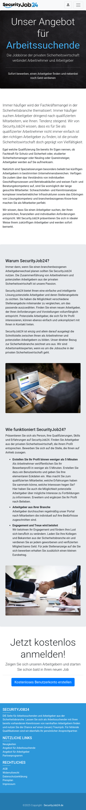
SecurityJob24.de (53, 805)
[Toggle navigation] (78, 5)
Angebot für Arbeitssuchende (19, 748)
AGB (5, 768)
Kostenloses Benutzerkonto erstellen (42, 682)
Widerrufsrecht (11, 772)
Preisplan (8, 780)
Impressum (9, 784)
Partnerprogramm (13, 755)
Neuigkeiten (9, 744)
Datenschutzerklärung (15, 776)
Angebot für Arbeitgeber (16, 751)
